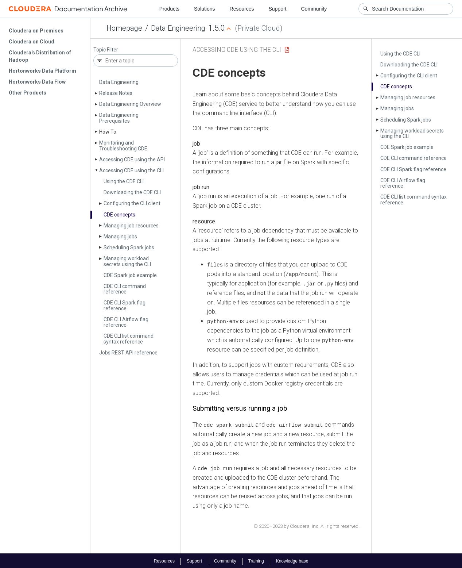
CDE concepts (119, 215)
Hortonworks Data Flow (37, 82)
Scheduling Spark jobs (129, 247)
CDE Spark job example (130, 275)
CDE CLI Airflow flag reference (126, 322)
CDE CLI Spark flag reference (124, 305)
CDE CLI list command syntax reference (129, 338)
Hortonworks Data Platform (42, 71)
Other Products (27, 93)
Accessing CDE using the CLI (131, 170)
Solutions (204, 9)
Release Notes (115, 93)
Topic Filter (105, 50)
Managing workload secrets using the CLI (127, 261)
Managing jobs (120, 236)
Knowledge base (292, 560)
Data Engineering (178, 28)
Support (277, 9)
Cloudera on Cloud (31, 42)
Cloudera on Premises (36, 31)
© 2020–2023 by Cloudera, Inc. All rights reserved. (306, 524)
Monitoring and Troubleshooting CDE (123, 145)
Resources (242, 9)
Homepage (124, 28)
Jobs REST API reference (128, 353)
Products (169, 9)
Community (314, 9)
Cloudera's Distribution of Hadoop (40, 56)
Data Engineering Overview (130, 104)
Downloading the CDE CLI (132, 192)
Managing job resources (131, 226)
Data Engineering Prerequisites (119, 117)
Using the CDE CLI (124, 181)
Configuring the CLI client (132, 203)
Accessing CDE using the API (132, 159)
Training (256, 560)
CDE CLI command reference (125, 289)
